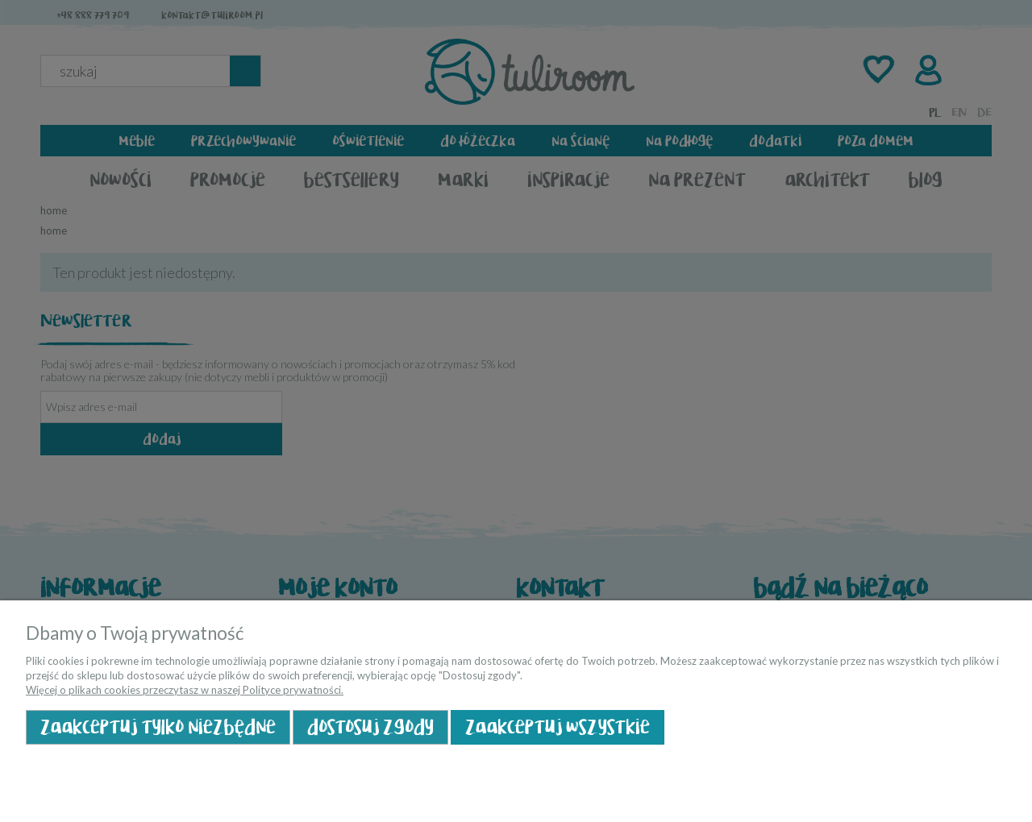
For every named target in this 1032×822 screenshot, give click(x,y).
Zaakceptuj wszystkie (557, 727)
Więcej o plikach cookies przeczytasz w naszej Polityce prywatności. (184, 689)
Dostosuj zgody (370, 727)
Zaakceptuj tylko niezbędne (158, 727)
